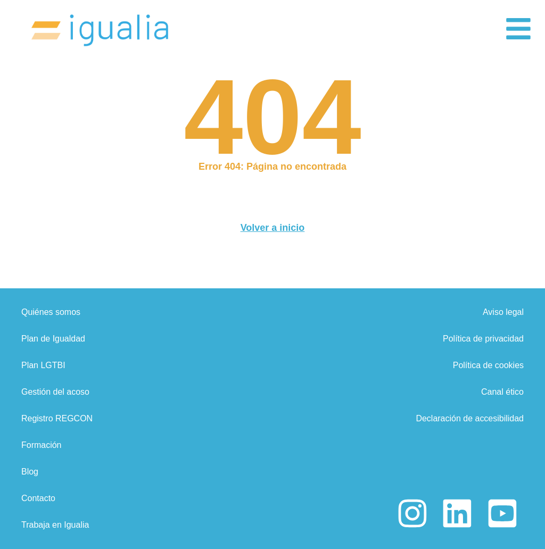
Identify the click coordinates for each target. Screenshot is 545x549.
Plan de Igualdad (53, 338)
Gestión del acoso (55, 391)
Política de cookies (488, 365)
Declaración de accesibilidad (470, 418)
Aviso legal (503, 312)
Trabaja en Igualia (55, 524)
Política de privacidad (483, 338)
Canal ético (502, 391)
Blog (29, 471)
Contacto (38, 498)
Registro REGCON (57, 418)
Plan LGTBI (43, 365)
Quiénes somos (50, 312)
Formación (41, 445)
